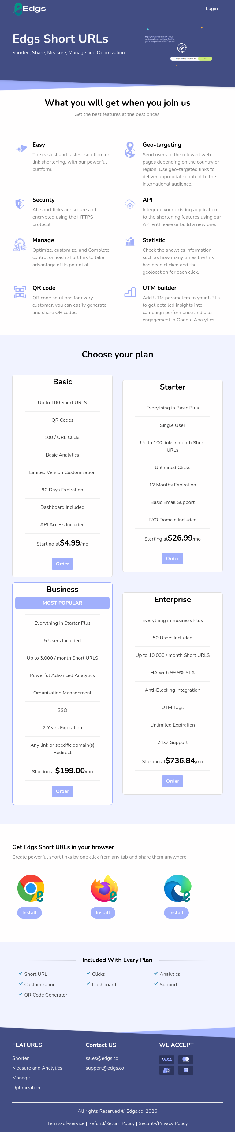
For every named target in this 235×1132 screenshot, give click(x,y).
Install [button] (29, 912)
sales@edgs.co (102, 1058)
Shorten (21, 1058)
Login (212, 8)
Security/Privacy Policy (163, 1123)
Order (62, 563)
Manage (21, 1078)
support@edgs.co (105, 1068)
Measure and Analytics (37, 1068)
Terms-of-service (65, 1123)
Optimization (26, 1087)
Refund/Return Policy (111, 1123)
